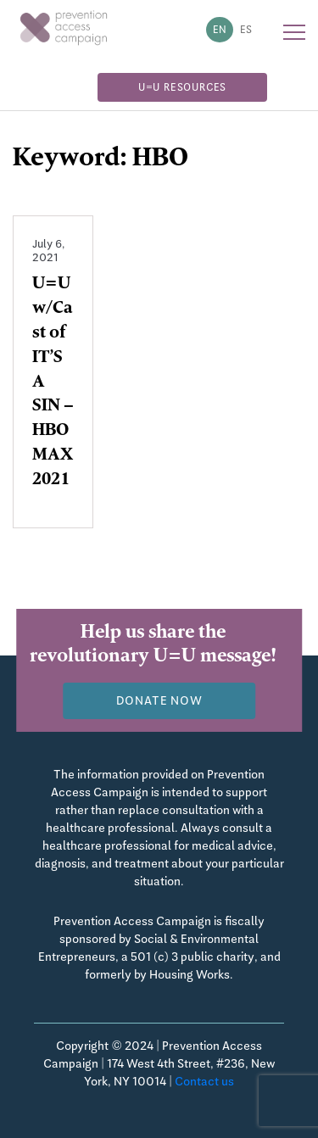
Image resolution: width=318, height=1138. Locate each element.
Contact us (204, 1081)
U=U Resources (182, 87)
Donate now (159, 700)
